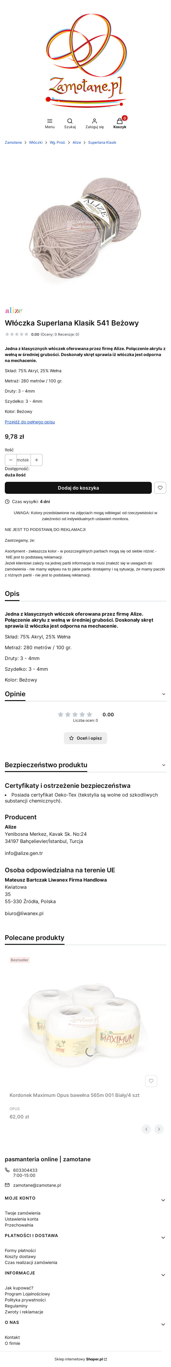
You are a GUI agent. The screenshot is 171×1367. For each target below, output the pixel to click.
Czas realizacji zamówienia (31, 1262)
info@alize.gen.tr (24, 853)
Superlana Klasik (102, 142)
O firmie (12, 1343)
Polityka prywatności (25, 1299)
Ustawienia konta (21, 1218)
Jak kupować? (19, 1287)
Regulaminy (16, 1305)
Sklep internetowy (79, 1359)
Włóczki (36, 142)
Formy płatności (20, 1250)
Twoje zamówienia (22, 1212)
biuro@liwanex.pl (24, 913)
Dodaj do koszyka (78, 488)
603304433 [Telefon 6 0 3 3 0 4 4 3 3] (25, 1170)
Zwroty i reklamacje (24, 1311)
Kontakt (12, 1337)
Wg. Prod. (57, 142)
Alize (77, 142)
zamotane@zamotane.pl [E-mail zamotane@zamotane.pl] (37, 1185)
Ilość (9, 449)
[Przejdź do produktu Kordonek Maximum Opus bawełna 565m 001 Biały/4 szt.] (85, 1022)
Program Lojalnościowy (27, 1293)
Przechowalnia (19, 1224)
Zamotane (13, 142)
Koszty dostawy (20, 1256)
